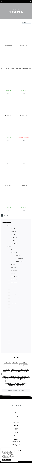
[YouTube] (17, 398)
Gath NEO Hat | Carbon (23, 45)
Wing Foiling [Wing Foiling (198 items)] (20, 385)
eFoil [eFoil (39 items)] (13, 364)
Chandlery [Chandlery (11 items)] (15, 362)
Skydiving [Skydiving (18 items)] (5, 376)
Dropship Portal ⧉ (16, 422)
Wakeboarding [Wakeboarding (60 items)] (8, 383)
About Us (16, 428)
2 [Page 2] (4, 215)
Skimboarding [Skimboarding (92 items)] (26, 374)
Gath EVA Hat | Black (23, 138)
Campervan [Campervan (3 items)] (7, 362)
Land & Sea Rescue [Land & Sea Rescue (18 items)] (24, 369)
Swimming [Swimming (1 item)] (15, 381)
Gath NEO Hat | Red (24, 185)
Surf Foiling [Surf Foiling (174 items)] (24, 378)
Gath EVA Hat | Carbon (8, 45)
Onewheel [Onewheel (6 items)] (11, 371)
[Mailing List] (19, 398)
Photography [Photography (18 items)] (26, 371)
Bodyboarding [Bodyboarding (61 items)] (24, 360)
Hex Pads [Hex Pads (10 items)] (5, 367)
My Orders (18, 441)
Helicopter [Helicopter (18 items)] (26, 364)
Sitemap (16, 447)
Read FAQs (16, 430)
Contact (16, 429)
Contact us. (22, 390)
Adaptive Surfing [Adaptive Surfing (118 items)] (8, 360)
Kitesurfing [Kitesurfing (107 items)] (6, 369)
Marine (12, 435)
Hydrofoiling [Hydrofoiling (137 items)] (12, 367)
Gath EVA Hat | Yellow (23, 115)
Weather (16, 418)
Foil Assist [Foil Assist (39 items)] (19, 364)
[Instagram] (13, 398)
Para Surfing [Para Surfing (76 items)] (18, 371)
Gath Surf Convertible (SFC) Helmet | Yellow (23, 68)
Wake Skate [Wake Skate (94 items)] (16, 383)
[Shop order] (26, 23)
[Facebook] (15, 398)
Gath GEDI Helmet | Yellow (8, 208)
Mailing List (14, 444)
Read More (4, 459)
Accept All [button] (9, 459)
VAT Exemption (16, 445)
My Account (14, 441)
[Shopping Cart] (30, 1)
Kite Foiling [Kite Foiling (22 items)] (26, 367)
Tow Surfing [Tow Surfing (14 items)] (22, 381)
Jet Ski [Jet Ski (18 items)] (19, 367)
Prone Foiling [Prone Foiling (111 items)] (5, 374)
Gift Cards (14, 443)
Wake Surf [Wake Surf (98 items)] (24, 383)
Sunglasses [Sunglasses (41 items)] (7, 378)
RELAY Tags (18, 444)
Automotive (19, 435)
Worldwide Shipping (16, 416)
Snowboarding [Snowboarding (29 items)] (13, 376)
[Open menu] (2, 1)
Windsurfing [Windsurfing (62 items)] (12, 385)
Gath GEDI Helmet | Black (24, 208)
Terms (15, 432)
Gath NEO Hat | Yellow (23, 162)
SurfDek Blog (16, 417)
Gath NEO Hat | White (8, 162)
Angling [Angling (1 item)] (16, 360)
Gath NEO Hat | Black (8, 185)
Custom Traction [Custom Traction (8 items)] (23, 362)
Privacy (17, 432)
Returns (18, 443)
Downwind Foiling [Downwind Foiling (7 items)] (6, 364)
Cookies (16, 433)
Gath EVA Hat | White (8, 115)
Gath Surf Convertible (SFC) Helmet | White (8, 68)
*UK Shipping (16, 414)
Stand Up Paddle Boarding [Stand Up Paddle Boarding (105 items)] (23, 376)
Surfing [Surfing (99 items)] (8, 381)
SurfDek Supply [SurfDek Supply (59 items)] (15, 378)
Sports (15, 435)
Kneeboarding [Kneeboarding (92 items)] (15, 369)
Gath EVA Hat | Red (8, 138)
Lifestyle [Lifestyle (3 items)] (4, 371)
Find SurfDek (16, 420)
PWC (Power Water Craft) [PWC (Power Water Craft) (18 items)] (16, 374)
